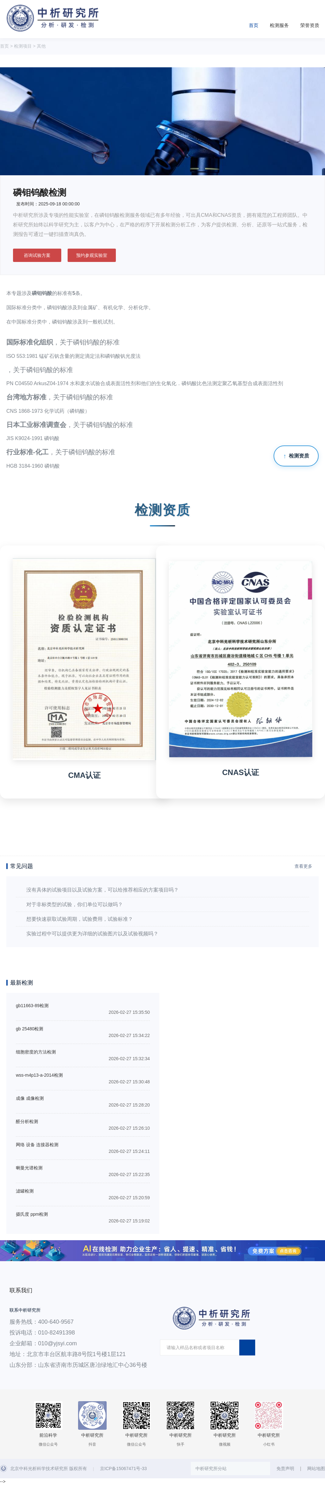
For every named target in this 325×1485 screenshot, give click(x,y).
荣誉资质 (309, 25)
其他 (41, 46)
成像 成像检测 (30, 1098)
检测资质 (299, 455)
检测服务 (279, 25)
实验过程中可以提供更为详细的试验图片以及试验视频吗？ (92, 933)
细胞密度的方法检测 (36, 1051)
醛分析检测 (27, 1121)
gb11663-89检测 (32, 1005)
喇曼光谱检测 (29, 1167)
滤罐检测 (25, 1191)
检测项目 (23, 46)
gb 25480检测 (29, 1028)
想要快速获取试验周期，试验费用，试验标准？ (79, 919)
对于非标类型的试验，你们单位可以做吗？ (74, 904)
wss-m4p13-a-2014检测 (39, 1075)
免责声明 (285, 1468)
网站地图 (316, 1468)
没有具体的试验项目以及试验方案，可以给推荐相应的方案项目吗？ (102, 890)
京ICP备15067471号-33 (123, 1468)
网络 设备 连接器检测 (37, 1144)
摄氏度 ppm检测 (32, 1214)
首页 (253, 25)
